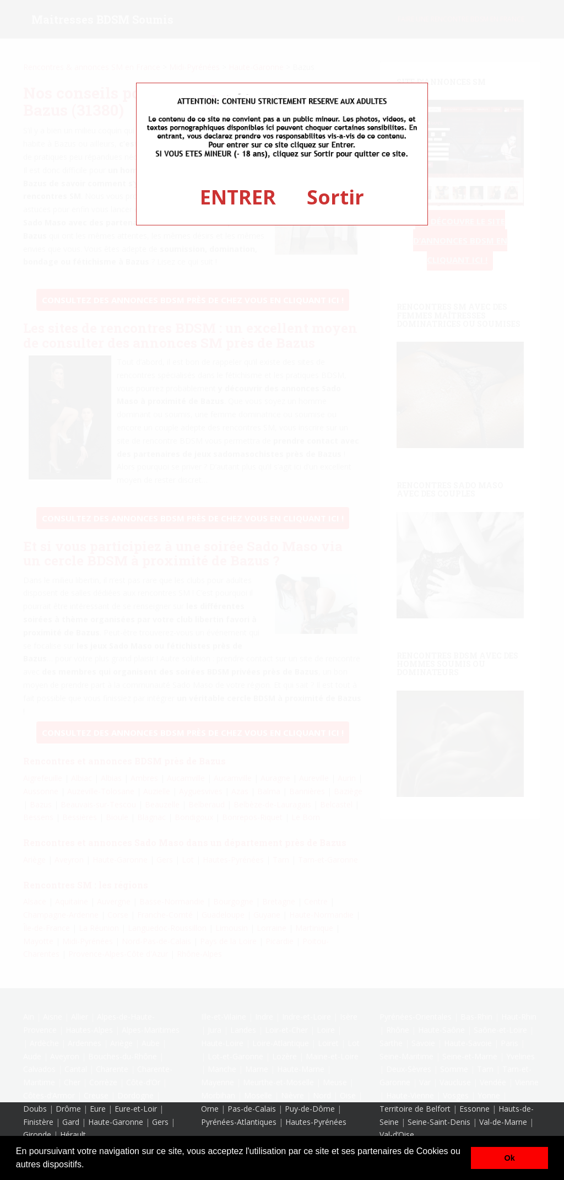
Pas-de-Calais (251, 1108)
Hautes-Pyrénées (315, 1122)
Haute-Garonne (115, 1122)
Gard (70, 1122)
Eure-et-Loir (136, 1108)
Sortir (335, 197)
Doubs (35, 1108)
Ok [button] (510, 1158)
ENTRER (238, 197)
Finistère (38, 1122)
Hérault (73, 1134)
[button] (88, 1165)
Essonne (474, 1108)
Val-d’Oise (396, 1134)
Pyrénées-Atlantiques (238, 1122)
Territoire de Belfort (415, 1108)
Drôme (68, 1108)
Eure (98, 1108)
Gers (160, 1122)
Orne (210, 1108)
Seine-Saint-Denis (439, 1122)
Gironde (37, 1134)
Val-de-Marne (503, 1122)
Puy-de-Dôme (310, 1108)
